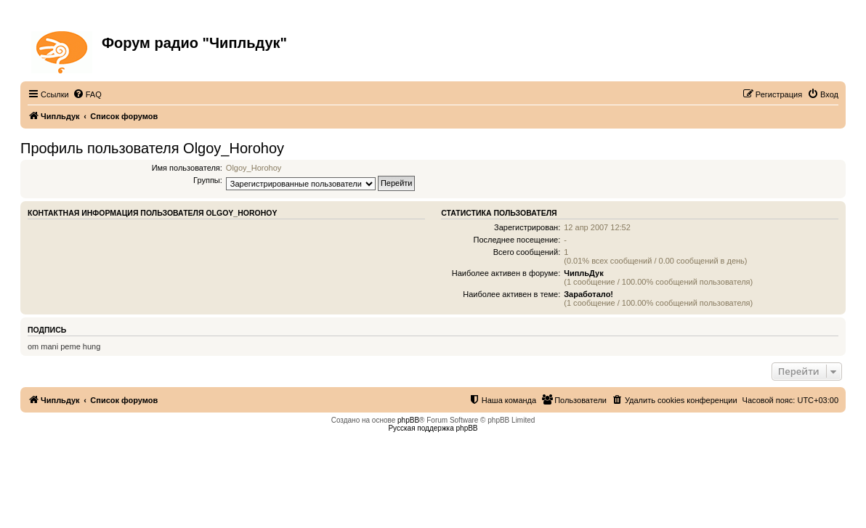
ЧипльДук (583, 273)
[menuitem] (87, 94)
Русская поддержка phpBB (432, 428)
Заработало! (588, 294)
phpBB (408, 420)
